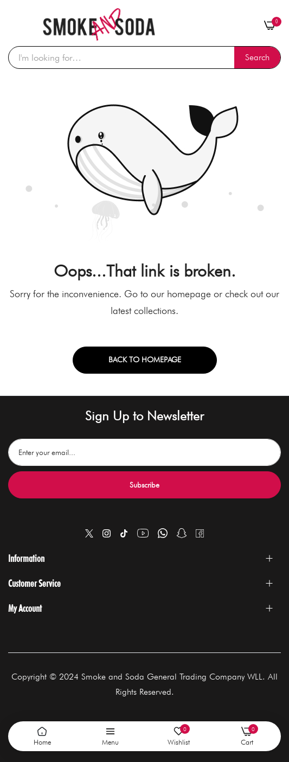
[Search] (257, 57)
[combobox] (144, 57)
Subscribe (144, 485)
